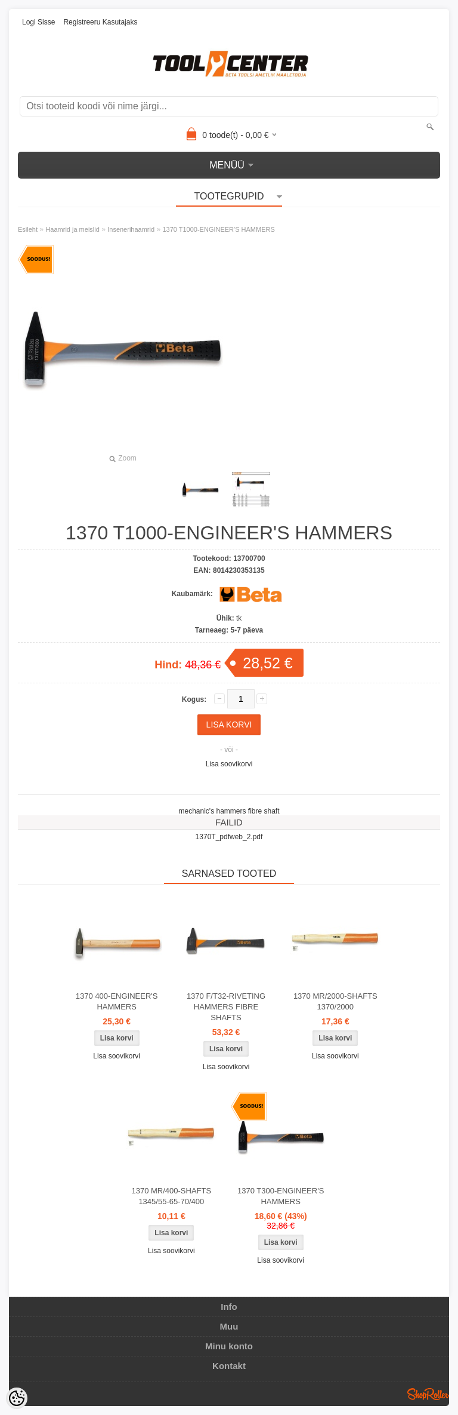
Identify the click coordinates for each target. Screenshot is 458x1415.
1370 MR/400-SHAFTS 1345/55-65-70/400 (171, 1196)
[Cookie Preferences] (16, 1398)
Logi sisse (38, 22)
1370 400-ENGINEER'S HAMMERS (117, 1001)
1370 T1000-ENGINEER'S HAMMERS (218, 229)
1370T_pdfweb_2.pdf (229, 837)
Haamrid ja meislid (72, 229)
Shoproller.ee (428, 1394)
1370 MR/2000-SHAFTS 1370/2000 (335, 1001)
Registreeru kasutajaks (100, 22)
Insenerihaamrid (130, 229)
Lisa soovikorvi (229, 764)
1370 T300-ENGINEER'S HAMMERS (280, 1196)
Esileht (28, 229)
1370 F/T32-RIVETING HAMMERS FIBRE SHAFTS (226, 1007)
